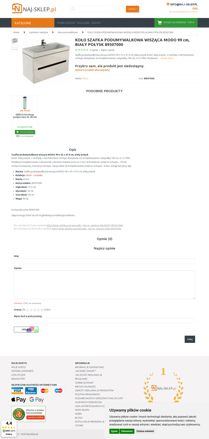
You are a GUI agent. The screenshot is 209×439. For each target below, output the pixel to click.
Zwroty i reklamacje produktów (94, 390)
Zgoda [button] (114, 431)
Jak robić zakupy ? (85, 371)
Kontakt (96, 23)
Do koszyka (24, 132)
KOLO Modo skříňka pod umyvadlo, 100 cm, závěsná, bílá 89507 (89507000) (85, 225)
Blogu (78, 417)
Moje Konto (18, 367)
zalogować (175, 12)
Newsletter (18, 379)
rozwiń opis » (167, 58)
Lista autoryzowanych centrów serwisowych (102, 406)
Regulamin (83, 23)
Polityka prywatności (87, 394)
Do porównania (25, 136)
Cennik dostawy (66, 23)
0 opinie (94, 50)
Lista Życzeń (18, 375)
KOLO (85, 78)
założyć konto (190, 12)
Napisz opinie (107, 50)
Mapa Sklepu (82, 410)
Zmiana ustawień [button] (145, 431)
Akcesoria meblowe (68, 32)
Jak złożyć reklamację (88, 375)
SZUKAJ (132, 9)
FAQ (195, 8)
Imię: (16, 256)
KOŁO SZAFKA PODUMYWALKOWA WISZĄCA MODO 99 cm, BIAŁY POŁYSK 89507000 (130, 32)
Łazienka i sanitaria (38, 32)
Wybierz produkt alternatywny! (109, 67)
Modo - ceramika (34, 175)
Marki (78, 414)
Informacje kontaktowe (89, 367)
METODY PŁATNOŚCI (85, 386)
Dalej (190, 339)
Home (16, 32)
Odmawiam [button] (127, 431)
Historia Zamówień (22, 371)
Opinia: (18, 268)
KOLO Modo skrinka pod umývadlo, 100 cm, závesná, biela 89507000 (86, 228)
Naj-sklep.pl (32, 434)
